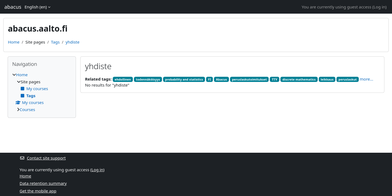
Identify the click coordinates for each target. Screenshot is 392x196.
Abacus (221, 79)
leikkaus (327, 79)
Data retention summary (43, 183)
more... (366, 79)
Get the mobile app (38, 191)
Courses (27, 109)
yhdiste (72, 42)
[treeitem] (41, 92)
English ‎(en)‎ (35, 7)
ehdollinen (123, 79)
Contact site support (43, 158)
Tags (55, 42)
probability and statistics (184, 79)
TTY (274, 79)
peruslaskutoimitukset (249, 79)
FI (209, 79)
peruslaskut (348, 79)
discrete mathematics (299, 79)
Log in (379, 7)
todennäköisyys (148, 79)
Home (14, 42)
